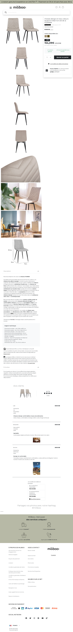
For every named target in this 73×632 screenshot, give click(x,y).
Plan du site (31, 563)
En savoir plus (31, 363)
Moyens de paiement (14, 558)
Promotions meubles (33, 567)
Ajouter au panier (63, 57)
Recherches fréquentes (34, 571)
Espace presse (31, 555)
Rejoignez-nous (13, 588)
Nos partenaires (32, 586)
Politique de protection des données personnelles (16, 572)
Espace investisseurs (14, 596)
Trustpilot (53, 555)
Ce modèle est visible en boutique (57, 63)
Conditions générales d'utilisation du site (17, 576)
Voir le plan (32, 488)
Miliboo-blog (31, 582)
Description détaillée (48, 26)
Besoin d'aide (31, 550)
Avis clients (30, 558)
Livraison (11, 563)
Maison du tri (7, 354)
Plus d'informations (34, 499)
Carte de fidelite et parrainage (16, 583)
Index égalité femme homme (16, 592)
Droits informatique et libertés (16, 579)
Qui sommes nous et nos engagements (15, 551)
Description (7, 271)
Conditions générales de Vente (17, 567)
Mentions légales (13, 554)
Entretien (7, 367)
